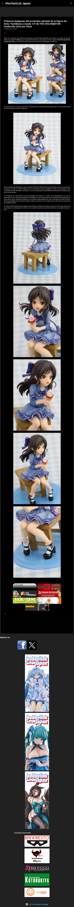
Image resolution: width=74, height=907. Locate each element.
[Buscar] (71, 3)
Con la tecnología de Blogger (37, 904)
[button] (5, 33)
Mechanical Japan (18, 3)
